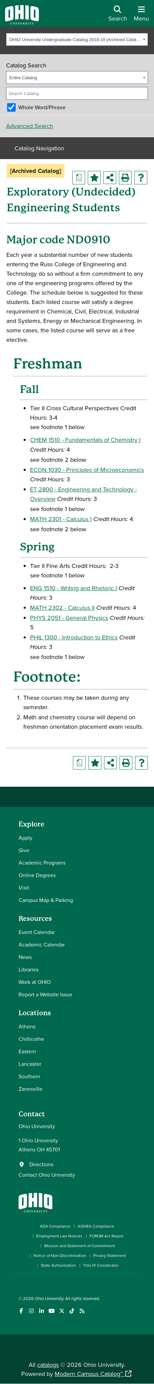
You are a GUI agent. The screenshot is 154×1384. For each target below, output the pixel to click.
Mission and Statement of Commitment (79, 1245)
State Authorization (58, 1265)
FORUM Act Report (106, 1236)
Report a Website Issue (45, 994)
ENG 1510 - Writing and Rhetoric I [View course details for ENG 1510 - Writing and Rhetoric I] (73, 588)
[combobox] (77, 39)
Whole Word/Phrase (42, 107)
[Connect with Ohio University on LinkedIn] (41, 1311)
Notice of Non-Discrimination (59, 1255)
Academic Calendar (42, 944)
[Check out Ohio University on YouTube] (51, 1311)
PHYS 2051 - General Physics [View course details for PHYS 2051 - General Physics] (69, 617)
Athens (27, 1026)
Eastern (27, 1051)
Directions (41, 1164)
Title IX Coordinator (101, 1265)
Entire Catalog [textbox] (23, 77)
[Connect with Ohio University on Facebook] (21, 1311)
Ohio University (49, 1298)
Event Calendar (37, 932)
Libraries (28, 969)
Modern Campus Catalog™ (89, 1374)
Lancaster (30, 1063)
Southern (29, 1076)
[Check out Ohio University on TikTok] (72, 1311)
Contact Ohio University (47, 1174)
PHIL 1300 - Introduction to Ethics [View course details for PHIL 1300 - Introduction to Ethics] (74, 637)
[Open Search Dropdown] (117, 16)
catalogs (48, 1364)
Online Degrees (37, 875)
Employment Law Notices (59, 1236)
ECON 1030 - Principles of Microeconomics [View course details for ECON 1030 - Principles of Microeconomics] (87, 469)
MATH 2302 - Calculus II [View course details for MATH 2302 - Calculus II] (62, 607)
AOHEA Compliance (96, 1226)
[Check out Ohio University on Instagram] (31, 1311)
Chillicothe (31, 1039)
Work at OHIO (35, 982)
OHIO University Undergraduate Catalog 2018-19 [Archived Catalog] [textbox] (75, 39)
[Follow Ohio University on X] (61, 1311)
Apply (25, 837)
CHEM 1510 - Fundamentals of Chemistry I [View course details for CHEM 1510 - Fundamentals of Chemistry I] (85, 439)
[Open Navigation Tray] (141, 16)
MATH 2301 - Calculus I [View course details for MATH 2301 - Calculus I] (61, 519)
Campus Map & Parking (46, 900)
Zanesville (31, 1088)
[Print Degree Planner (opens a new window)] (78, 177)
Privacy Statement (109, 1255)
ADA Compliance (55, 1226)
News (25, 957)
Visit (24, 887)
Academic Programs (42, 862)
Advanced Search (29, 126)
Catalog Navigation (39, 148)
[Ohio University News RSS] (82, 1311)
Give (24, 850)
